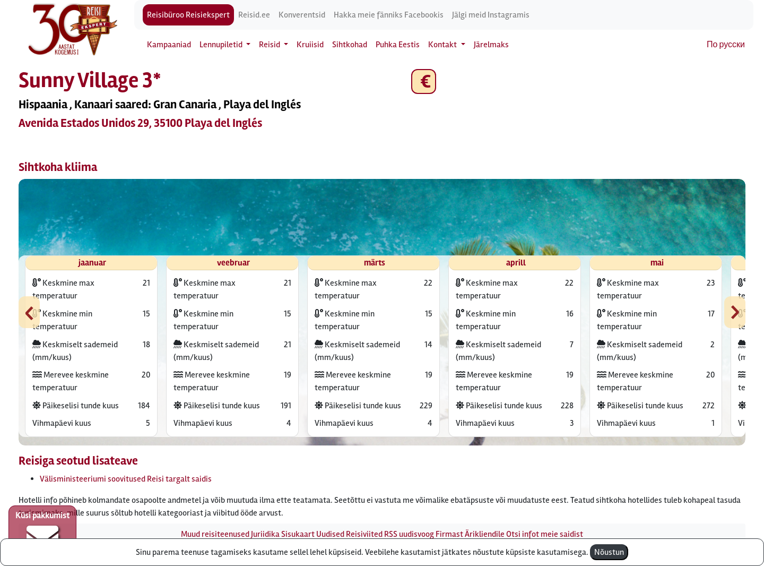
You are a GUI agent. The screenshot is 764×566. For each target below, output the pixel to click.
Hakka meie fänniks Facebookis (389, 15)
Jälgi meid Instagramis (490, 15)
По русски (726, 44)
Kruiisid (310, 44)
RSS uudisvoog (409, 534)
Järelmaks (491, 44)
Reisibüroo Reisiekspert (188, 15)
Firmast (449, 534)
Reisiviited (364, 534)
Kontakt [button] (443, 44)
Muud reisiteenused (215, 534)
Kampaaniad (169, 44)
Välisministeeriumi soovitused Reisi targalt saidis (126, 479)
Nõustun (609, 552)
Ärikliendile (485, 534)
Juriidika (265, 534)
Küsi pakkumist (42, 532)
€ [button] (423, 81)
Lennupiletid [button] (221, 44)
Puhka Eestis (398, 44)
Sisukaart (298, 534)
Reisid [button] (270, 44)
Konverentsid (302, 15)
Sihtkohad (349, 44)
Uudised (330, 534)
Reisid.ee (254, 15)
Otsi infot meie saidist (544, 534)
